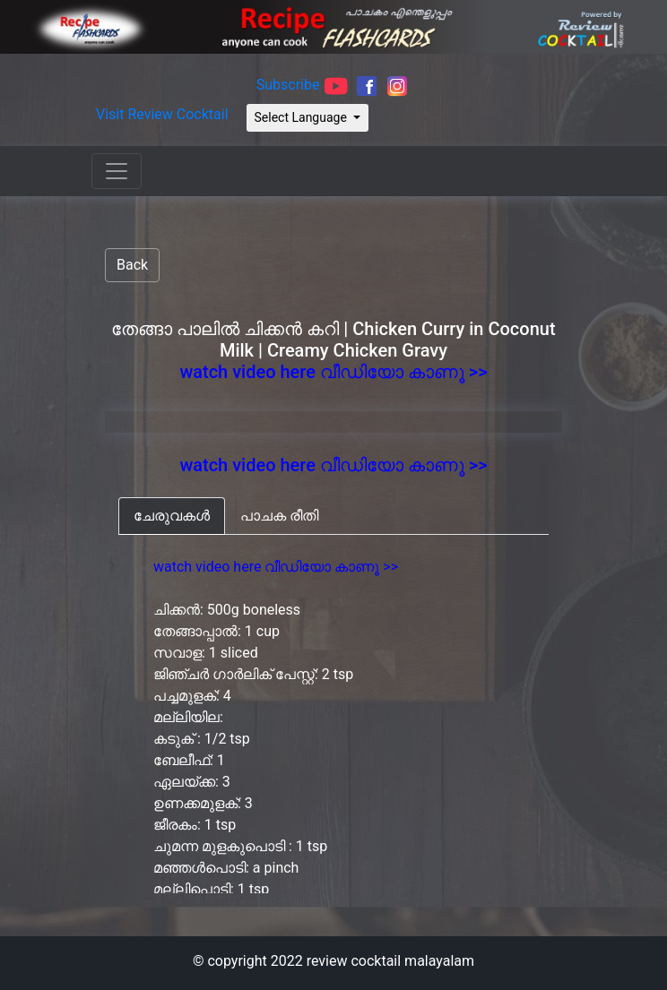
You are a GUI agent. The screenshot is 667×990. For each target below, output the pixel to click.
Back (132, 264)
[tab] (171, 516)
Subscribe (288, 85)
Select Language (303, 117)
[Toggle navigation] (116, 171)
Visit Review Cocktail (162, 114)
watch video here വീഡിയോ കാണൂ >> (333, 372)
